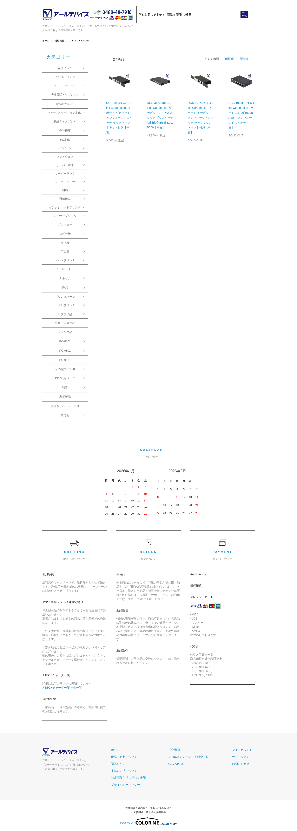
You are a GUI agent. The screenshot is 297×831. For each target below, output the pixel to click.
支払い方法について (136, 770)
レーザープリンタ (65, 215)
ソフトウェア (65, 156)
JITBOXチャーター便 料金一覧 (62, 687)
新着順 (244, 58)
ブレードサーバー (65, 86)
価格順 (229, 58)
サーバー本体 (65, 165)
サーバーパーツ (65, 182)
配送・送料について (136, 756)
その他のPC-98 (65, 369)
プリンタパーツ (65, 296)
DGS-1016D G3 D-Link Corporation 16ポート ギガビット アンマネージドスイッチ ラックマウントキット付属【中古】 (201, 117)
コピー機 (65, 233)
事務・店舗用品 (65, 323)
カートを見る (243, 756)
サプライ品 (65, 314)
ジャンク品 (65, 332)
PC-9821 (65, 360)
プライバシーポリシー (137, 784)
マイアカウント (245, 749)
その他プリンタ (65, 77)
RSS (179, 763)
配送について (65, 104)
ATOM (188, 763)
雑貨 (65, 387)
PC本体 (65, 139)
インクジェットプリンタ (65, 207)
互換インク (65, 68)
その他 (65, 415)
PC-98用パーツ (65, 378)
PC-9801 (65, 350)
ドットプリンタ (65, 260)
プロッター (65, 224)
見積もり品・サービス (65, 406)
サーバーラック (65, 173)
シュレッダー (65, 269)
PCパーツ (65, 148)
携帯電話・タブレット (65, 94)
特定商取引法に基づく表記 (140, 777)
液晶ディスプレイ (65, 121)
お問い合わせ (243, 763)
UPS (65, 190)
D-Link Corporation (81, 40)
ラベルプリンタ (65, 305)
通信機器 (60, 40)
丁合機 (65, 251)
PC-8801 (65, 341)
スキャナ (65, 278)
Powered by (148, 821)
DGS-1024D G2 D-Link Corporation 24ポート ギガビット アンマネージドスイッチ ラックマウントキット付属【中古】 (119, 117)
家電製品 (65, 396)
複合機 (65, 242)
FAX (65, 287)
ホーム (46, 40)
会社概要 (65, 130)
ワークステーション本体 (65, 112)
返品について (131, 763)
